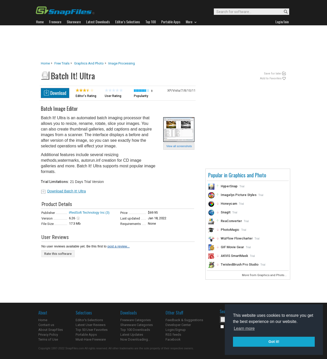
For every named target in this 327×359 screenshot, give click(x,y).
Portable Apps (86, 334)
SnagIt (225, 212)
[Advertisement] (163, 43)
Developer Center (178, 325)
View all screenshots (179, 146)
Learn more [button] (244, 328)
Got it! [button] (273, 342)
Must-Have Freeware (91, 339)
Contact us (46, 325)
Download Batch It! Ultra (66, 191)
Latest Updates (131, 334)
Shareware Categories (136, 325)
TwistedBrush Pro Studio (240, 264)
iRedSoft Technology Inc (87, 212)
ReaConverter (231, 221)
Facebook (173, 339)
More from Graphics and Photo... (264, 275)
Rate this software (58, 254)
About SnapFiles (50, 330)
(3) (108, 212)
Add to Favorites (271, 78)
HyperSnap (229, 186)
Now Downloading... (135, 339)
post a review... (119, 246)
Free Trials (61, 63)
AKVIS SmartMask (234, 256)
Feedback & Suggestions (184, 320)
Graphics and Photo (89, 63)
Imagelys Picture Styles (238, 195)
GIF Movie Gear (232, 247)
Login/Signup (176, 330)
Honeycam (229, 203)
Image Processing (121, 63)
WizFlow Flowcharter (237, 238)
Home (45, 63)
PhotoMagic (230, 230)
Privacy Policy (48, 334)
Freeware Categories (135, 320)
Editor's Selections (89, 320)
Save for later (273, 73)
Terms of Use (48, 339)
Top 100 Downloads (135, 330)
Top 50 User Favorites (92, 330)
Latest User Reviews (91, 325)
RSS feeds (173, 334)
